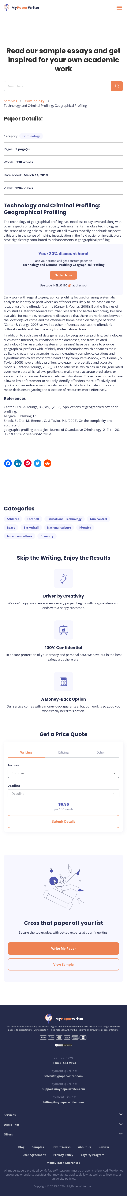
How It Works (60, 1147)
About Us (84, 1147)
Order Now (63, 275)
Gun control (98, 519)
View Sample (63, 964)
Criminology (34, 101)
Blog (21, 1147)
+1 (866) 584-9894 (63, 1063)
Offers (8, 1134)
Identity (85, 527)
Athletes (13, 519)
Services (10, 1115)
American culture (19, 536)
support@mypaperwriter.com (63, 1089)
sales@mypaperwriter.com (63, 1076)
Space (11, 527)
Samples (10, 101)
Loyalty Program (92, 1155)
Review (104, 1147)
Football (33, 519)
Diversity (47, 536)
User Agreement (34, 1155)
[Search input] (59, 86)
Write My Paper (63, 948)
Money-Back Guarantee (63, 1162)
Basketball (31, 527)
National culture (59, 527)
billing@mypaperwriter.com (63, 1102)
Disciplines (11, 1124)
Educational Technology (64, 519)
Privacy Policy (63, 1155)
